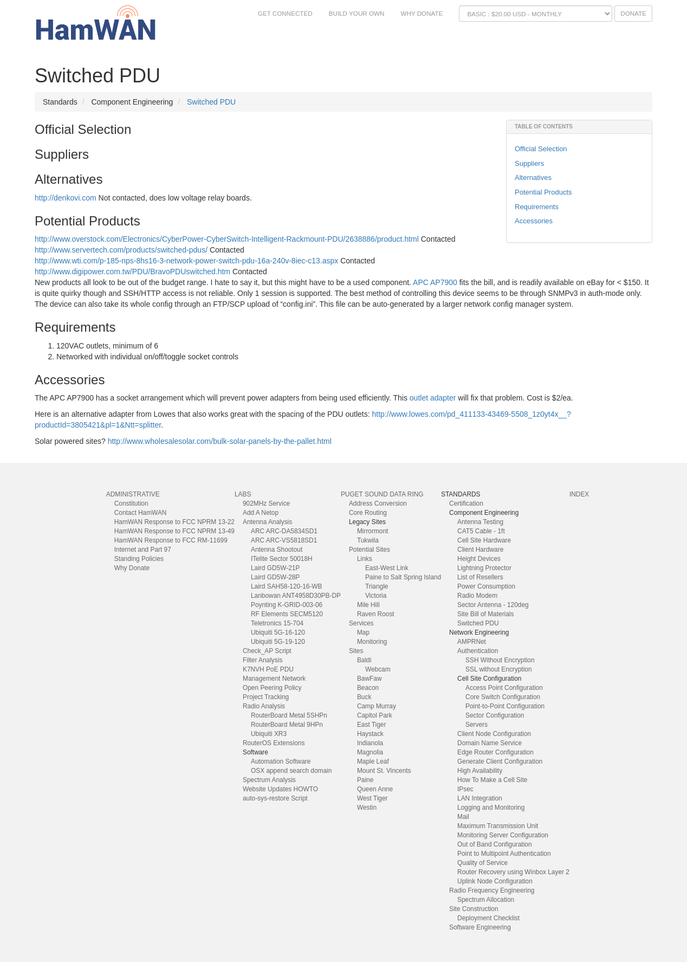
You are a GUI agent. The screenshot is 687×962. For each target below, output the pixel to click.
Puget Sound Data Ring (382, 494)
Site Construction (473, 909)
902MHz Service (266, 503)
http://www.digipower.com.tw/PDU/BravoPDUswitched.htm (132, 271)
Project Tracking (266, 697)
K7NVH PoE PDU (268, 669)
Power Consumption (486, 586)
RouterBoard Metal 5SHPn (289, 715)
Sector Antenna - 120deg (493, 605)
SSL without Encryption (498, 669)
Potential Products (543, 192)
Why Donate (421, 13)
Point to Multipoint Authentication (504, 853)
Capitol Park (374, 715)
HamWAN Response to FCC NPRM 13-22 (174, 522)
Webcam (378, 669)
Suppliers (529, 163)
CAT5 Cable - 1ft (481, 531)
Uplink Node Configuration (495, 881)
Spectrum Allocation (485, 899)
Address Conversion (378, 503)
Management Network (274, 678)
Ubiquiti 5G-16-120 (278, 632)
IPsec (465, 789)
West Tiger (372, 798)
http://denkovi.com (65, 197)
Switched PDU (211, 102)
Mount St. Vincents (384, 770)
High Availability (479, 770)
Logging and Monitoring (490, 807)
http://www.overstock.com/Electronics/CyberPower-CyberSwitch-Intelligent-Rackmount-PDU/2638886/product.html (227, 239)
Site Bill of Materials (485, 614)
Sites (356, 651)
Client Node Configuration (494, 734)
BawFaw (369, 678)
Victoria (375, 595)
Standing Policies (139, 559)
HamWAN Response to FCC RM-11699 (171, 540)
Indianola (370, 743)
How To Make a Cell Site (492, 780)
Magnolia (370, 752)
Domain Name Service (489, 743)
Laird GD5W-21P (275, 568)
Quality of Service (482, 863)
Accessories (534, 221)
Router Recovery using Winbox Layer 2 (513, 872)
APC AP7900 (435, 282)
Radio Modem (477, 595)
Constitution (131, 503)
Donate (633, 13)
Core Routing (368, 512)
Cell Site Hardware (484, 540)
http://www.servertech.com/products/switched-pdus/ (121, 250)
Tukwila (368, 540)
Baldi (364, 660)
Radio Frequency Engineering (491, 890)
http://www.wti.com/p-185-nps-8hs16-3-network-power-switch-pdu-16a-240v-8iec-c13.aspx (186, 260)
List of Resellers (480, 577)
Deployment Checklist (488, 918)
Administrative (133, 494)
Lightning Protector (484, 568)
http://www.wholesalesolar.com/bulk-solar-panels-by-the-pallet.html (220, 441)
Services (361, 623)
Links (364, 559)
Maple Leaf (373, 761)
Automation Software (280, 761)
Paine (365, 780)
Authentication (477, 651)
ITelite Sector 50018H (282, 559)
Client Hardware (480, 549)
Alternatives (533, 177)
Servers (476, 724)
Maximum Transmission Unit (497, 826)
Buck (364, 697)
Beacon (368, 688)
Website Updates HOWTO (280, 789)
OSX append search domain (291, 770)
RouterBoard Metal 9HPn (287, 724)
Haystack (370, 734)
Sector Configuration (494, 715)
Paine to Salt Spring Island (403, 577)
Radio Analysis (264, 706)
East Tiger (371, 724)
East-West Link (387, 568)
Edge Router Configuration (495, 752)
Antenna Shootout (276, 549)
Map (363, 632)
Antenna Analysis (267, 522)
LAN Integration (479, 798)
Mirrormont (372, 531)
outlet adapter (433, 397)
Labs (243, 494)
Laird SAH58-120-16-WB (286, 586)
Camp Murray (376, 706)
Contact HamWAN (140, 512)
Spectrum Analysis (269, 780)
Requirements (537, 207)
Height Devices (479, 559)
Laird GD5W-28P (275, 577)
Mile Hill (368, 605)
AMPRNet (471, 641)
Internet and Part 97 (142, 549)
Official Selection (541, 149)
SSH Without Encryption (500, 660)
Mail (463, 817)
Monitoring (372, 641)
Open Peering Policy (272, 688)
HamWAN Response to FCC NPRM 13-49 (174, 531)
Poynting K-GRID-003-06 (286, 605)
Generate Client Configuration (499, 761)
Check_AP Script (267, 651)
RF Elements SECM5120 (287, 614)
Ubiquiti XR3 (269, 734)
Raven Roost (375, 614)
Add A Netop (260, 512)
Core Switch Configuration (502, 697)
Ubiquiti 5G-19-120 (278, 641)
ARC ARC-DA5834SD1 (284, 531)
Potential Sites (369, 549)
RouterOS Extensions (273, 743)
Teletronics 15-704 (277, 623)
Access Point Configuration (504, 688)
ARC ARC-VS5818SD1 (284, 540)
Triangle (376, 586)
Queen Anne (375, 789)
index (579, 494)
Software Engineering (480, 927)
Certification (466, 503)
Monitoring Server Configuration (502, 835)
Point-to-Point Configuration (505, 706)
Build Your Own (357, 13)
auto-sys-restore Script (275, 798)
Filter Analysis (262, 660)
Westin (367, 807)
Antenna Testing (480, 522)
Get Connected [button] (285, 13)
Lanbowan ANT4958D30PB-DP (296, 595)
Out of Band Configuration (494, 844)
